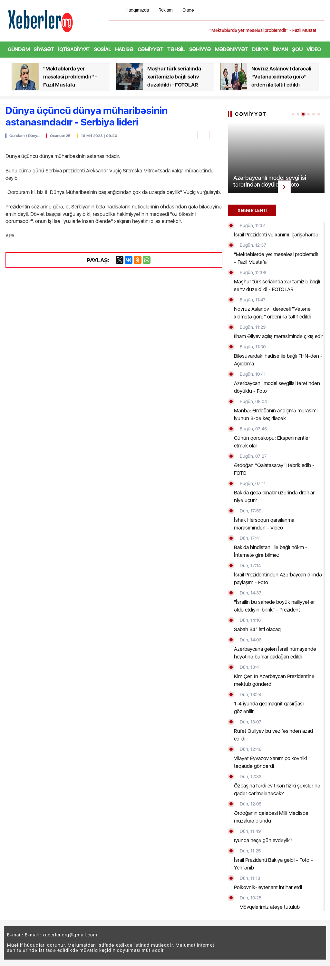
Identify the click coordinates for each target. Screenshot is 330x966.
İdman (280, 49)
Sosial (102, 49)
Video (313, 49)
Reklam (166, 10)
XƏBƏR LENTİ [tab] (252, 210)
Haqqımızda (137, 10)
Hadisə (124, 49)
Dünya (260, 49)
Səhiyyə (200, 49)
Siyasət (44, 49)
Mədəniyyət (231, 49)
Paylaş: (93, 260)
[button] (320, 30)
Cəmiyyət (150, 49)
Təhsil (176, 49)
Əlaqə (188, 10)
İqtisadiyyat (74, 49)
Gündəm (18, 49)
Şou (297, 49)
